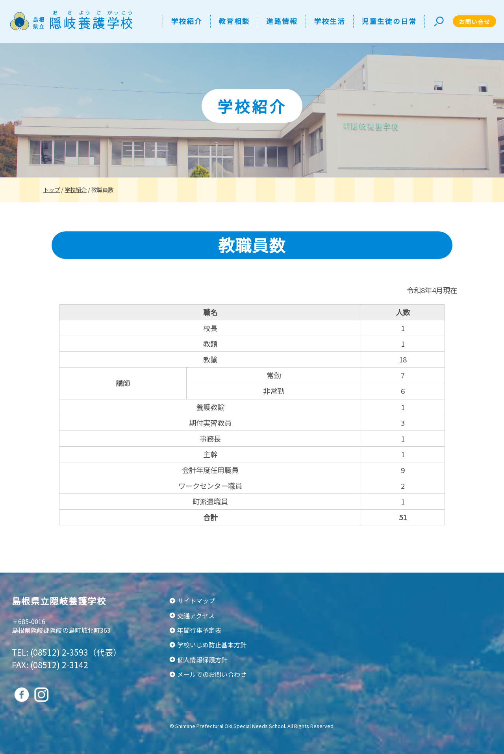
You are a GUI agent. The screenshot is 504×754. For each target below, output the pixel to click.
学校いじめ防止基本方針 (211, 644)
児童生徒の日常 (389, 21)
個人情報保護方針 (202, 659)
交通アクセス (196, 615)
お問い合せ (474, 21)
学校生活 (329, 21)
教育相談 (234, 21)
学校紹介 (186, 21)
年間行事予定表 (199, 630)
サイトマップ (196, 600)
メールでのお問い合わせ (211, 674)
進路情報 (282, 21)
